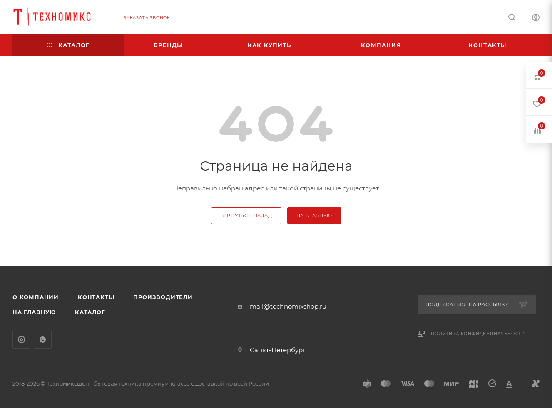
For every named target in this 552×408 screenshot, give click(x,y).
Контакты (96, 297)
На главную (34, 312)
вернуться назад (246, 215)
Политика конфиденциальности (478, 333)
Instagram (21, 340)
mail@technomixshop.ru (288, 306)
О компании (35, 297)
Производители (162, 297)
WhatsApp (43, 340)
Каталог (90, 312)
